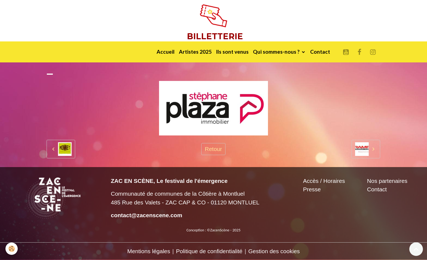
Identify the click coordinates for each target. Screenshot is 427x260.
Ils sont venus (232, 52)
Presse (312, 189)
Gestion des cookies (274, 251)
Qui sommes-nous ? (277, 52)
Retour (213, 149)
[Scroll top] (416, 249)
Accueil (166, 52)
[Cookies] (11, 249)
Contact (320, 52)
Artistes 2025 (195, 52)
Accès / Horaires (324, 181)
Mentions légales (148, 251)
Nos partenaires (387, 181)
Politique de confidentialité (209, 251)
